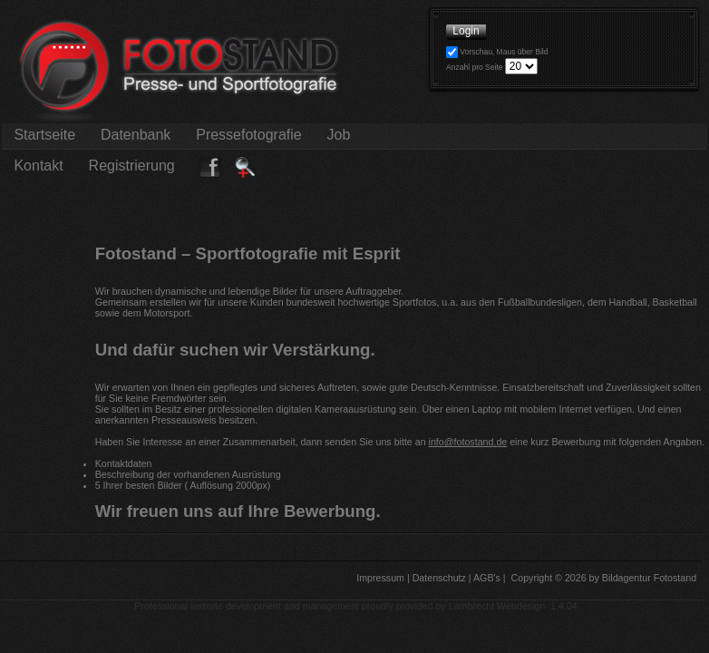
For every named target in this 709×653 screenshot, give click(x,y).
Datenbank (135, 134)
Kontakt (38, 165)
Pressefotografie (249, 134)
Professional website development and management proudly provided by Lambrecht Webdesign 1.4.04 (356, 605)
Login (466, 30)
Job (338, 134)
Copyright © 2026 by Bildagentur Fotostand (604, 577)
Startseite (44, 134)
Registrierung (131, 165)
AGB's (485, 577)
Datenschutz (438, 577)
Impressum (379, 577)
